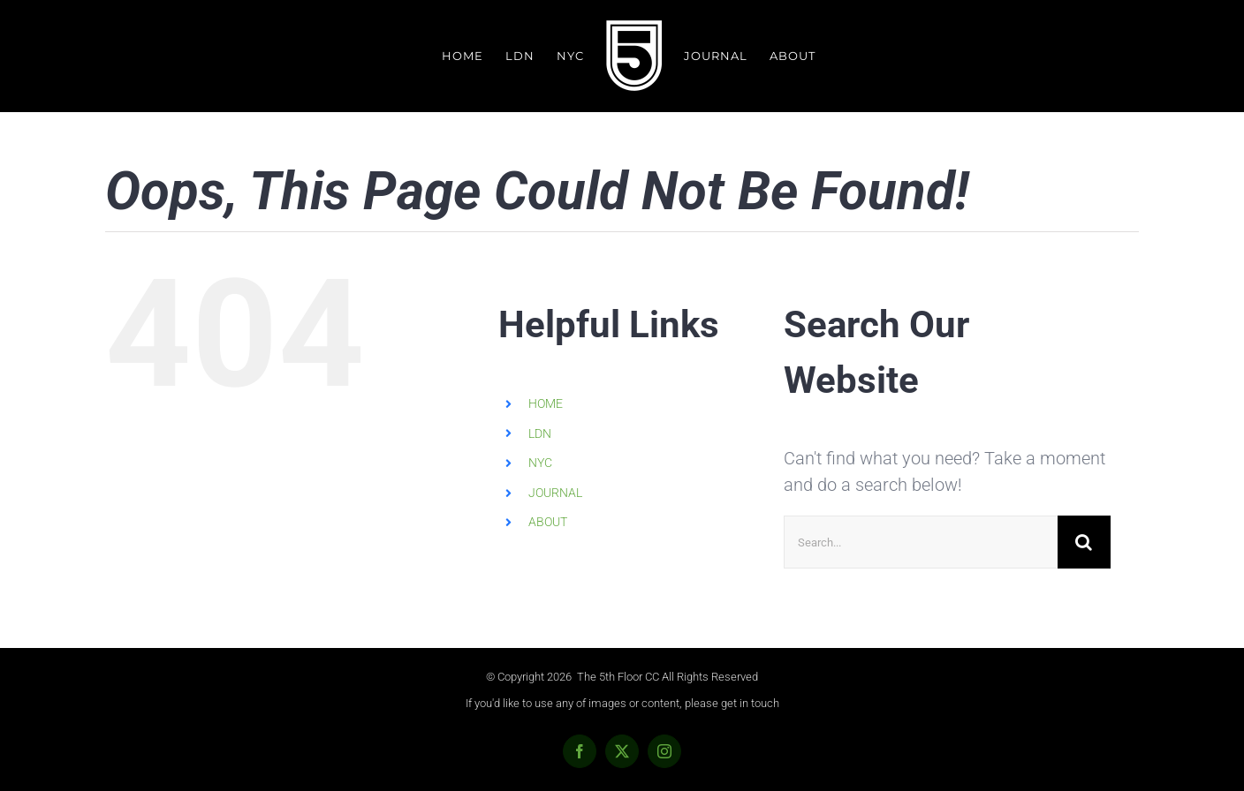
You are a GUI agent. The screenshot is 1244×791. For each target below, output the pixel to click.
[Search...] (921, 542)
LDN (539, 433)
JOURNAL (555, 493)
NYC (540, 463)
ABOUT (547, 522)
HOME (545, 403)
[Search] (1084, 542)
